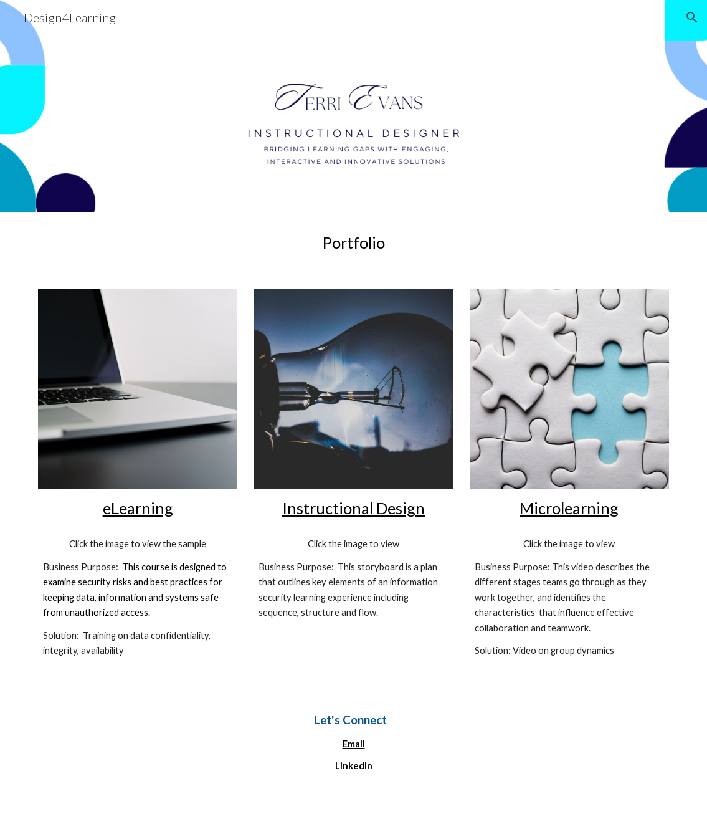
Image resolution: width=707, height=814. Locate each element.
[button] (692, 17)
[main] (353, 243)
